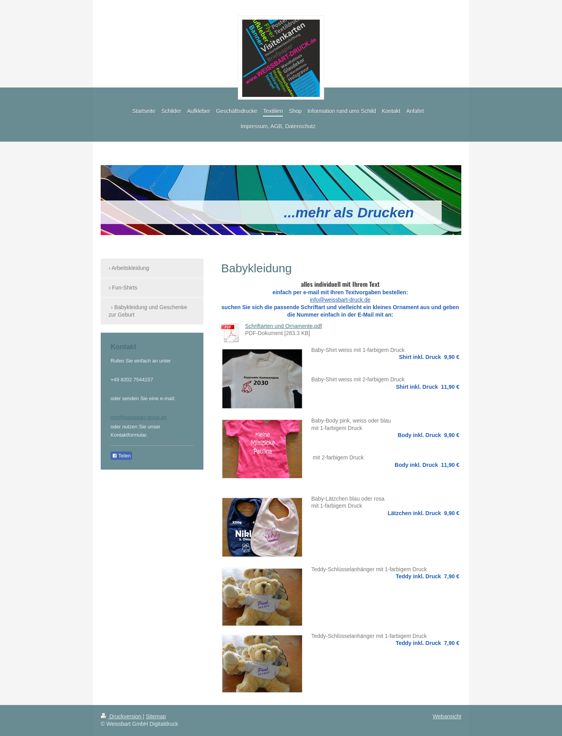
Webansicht (447, 716)
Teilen (121, 456)
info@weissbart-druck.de (139, 417)
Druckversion (122, 716)
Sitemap (156, 716)
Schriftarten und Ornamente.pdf (283, 326)
